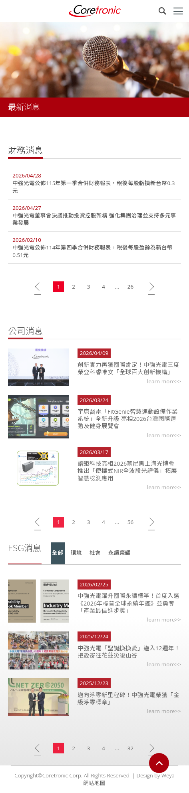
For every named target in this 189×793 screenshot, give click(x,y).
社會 (95, 559)
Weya (168, 775)
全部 (57, 559)
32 (130, 754)
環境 (76, 559)
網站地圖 (94, 783)
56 (130, 528)
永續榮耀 (119, 559)
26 (130, 286)
